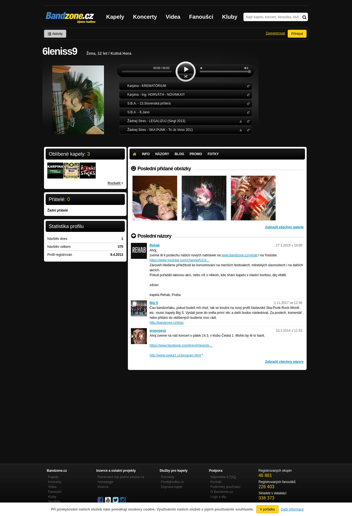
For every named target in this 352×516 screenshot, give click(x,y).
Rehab (155, 245)
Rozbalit (115, 183)
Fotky (213, 154)
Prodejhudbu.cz (172, 482)
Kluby (230, 17)
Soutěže (54, 502)
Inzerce (103, 487)
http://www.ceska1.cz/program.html (175, 355)
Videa (173, 17)
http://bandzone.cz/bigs (166, 323)
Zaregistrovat (275, 33)
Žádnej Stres (247, 121)
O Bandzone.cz (221, 492)
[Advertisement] (217, 411)
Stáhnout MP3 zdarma (240, 121)
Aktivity (55, 34)
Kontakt (216, 482)
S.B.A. (247, 103)
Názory (162, 154)
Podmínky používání (225, 487)
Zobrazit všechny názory (284, 362)
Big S (154, 303)
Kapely (115, 17)
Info (146, 154)
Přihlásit (297, 34)
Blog (179, 154)
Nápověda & (223, 477)
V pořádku (267, 509)
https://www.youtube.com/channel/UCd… (180, 260)
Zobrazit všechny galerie (284, 227)
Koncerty (145, 17)
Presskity (167, 477)
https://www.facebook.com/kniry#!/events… (181, 345)
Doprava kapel (171, 487)
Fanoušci (201, 17)
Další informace (292, 509)
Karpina (247, 86)
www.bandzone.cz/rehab (239, 255)
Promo (196, 154)
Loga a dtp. (218, 497)
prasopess (158, 331)
